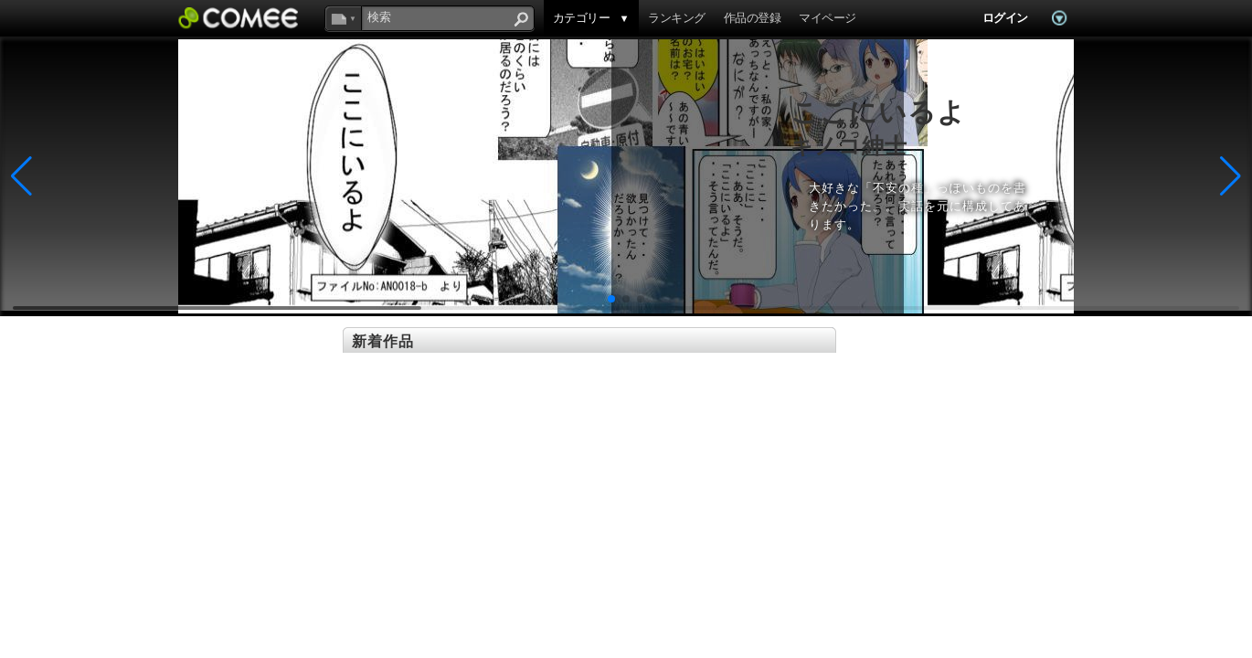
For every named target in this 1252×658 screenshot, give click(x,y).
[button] (611, 298)
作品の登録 (752, 18)
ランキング (676, 18)
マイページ (827, 18)
